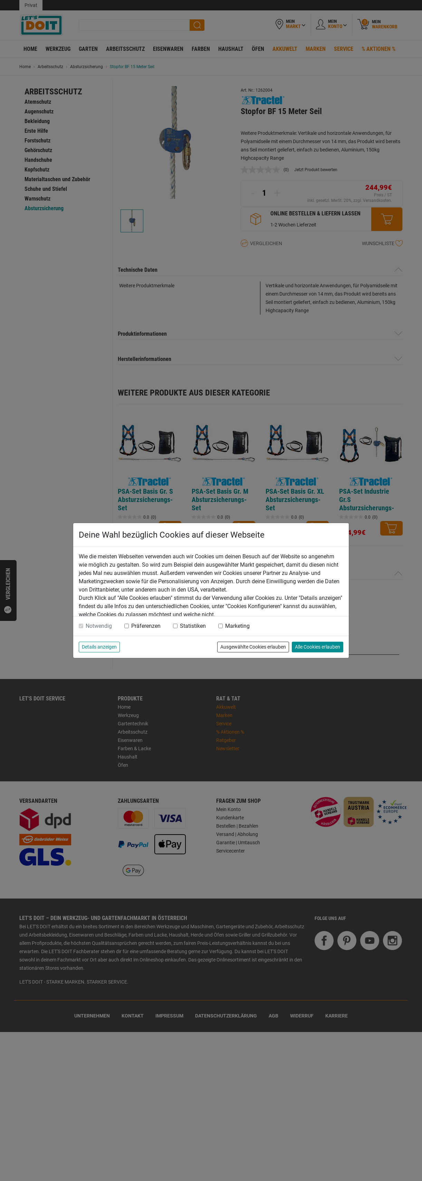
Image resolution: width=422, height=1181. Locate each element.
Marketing (237, 626)
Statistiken (193, 626)
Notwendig (99, 626)
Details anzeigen (99, 647)
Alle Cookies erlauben (317, 647)
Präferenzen (146, 626)
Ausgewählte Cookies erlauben (253, 647)
